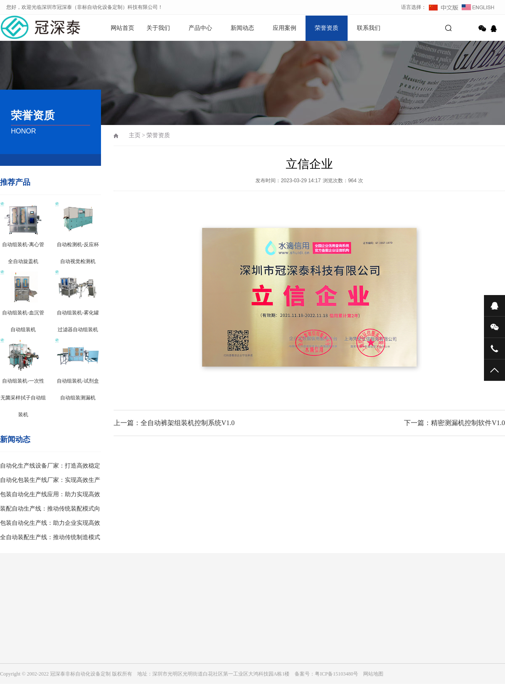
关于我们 (158, 28)
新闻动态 (242, 28)
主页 (135, 135)
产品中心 (200, 28)
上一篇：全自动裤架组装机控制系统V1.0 (174, 422)
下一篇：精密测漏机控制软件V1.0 (454, 422)
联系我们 (368, 28)
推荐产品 (15, 182)
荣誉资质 (326, 28)
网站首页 (122, 28)
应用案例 (284, 28)
